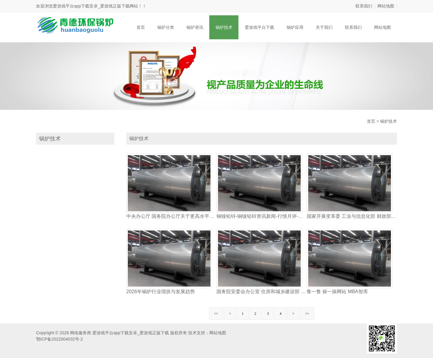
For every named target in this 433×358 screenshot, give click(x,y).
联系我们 (363, 6)
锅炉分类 (165, 27)
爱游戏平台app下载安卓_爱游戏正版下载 (91, 6)
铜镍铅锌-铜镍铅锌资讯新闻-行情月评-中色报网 (261, 216)
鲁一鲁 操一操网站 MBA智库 (337, 291)
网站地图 (385, 6)
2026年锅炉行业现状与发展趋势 (160, 291)
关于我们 (324, 27)
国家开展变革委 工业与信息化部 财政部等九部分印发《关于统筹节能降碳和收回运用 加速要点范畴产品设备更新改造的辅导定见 (352, 216)
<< (216, 313)
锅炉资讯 (194, 27)
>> (307, 313)
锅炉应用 (295, 27)
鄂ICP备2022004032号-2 (59, 339)
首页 (141, 27)
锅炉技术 (224, 27)
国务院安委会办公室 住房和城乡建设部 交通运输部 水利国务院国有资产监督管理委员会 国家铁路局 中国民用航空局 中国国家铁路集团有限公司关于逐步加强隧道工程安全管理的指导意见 (261, 291)
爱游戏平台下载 (259, 27)
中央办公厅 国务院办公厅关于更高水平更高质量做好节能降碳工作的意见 (171, 216)
